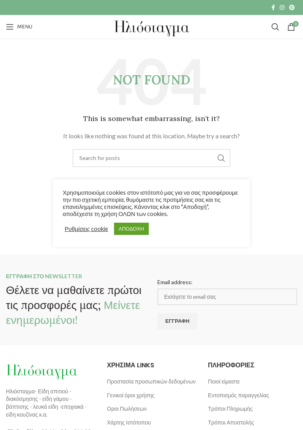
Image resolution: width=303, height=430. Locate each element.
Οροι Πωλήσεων (127, 408)
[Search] (275, 27)
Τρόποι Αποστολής (231, 422)
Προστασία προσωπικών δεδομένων (151, 381)
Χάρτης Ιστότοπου (129, 422)
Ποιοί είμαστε (224, 381)
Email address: (175, 282)
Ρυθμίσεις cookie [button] (86, 228)
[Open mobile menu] (19, 27)
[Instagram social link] (282, 7)
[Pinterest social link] (292, 7)
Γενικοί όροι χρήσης (131, 395)
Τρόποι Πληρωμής (230, 408)
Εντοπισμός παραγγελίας (238, 395)
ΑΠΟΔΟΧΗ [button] (131, 228)
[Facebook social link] (273, 7)
